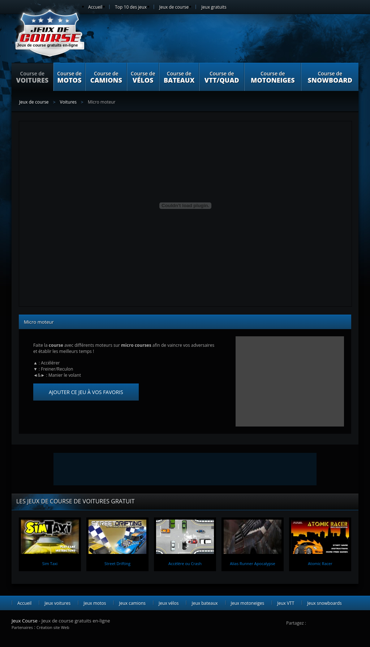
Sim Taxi (50, 563)
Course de (32, 77)
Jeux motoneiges (247, 603)
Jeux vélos (168, 603)
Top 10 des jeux (130, 7)
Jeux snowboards (324, 603)
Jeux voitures (57, 603)
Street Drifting (117, 563)
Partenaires (22, 627)
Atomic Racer (320, 563)
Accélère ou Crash (185, 563)
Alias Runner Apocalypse (252, 563)
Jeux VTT (285, 603)
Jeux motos (94, 603)
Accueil (95, 7)
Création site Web (52, 627)
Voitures (68, 102)
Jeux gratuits (213, 7)
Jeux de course (174, 7)
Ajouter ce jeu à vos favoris (86, 392)
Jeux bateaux (205, 603)
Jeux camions (132, 603)
